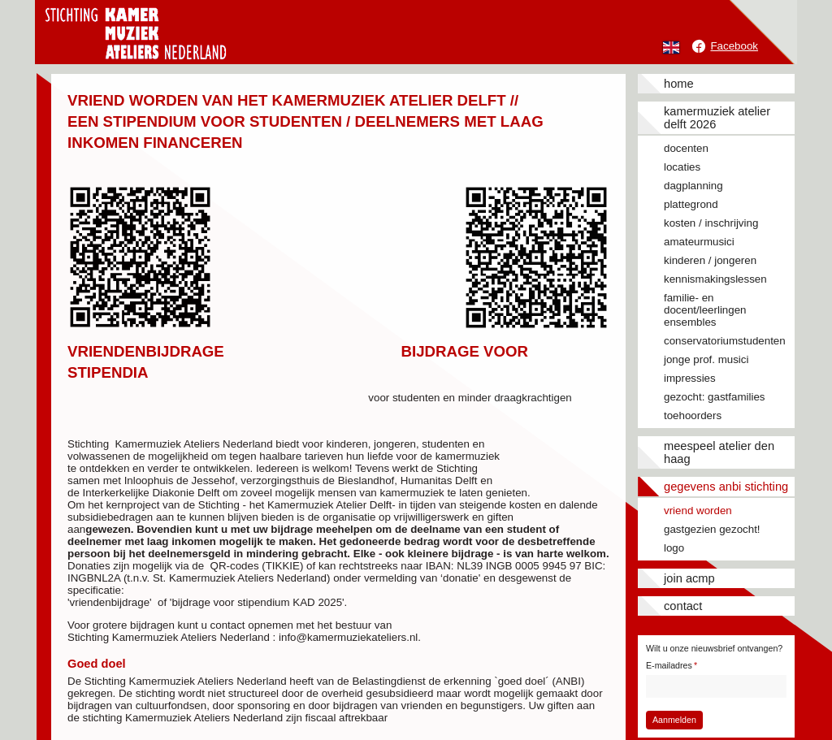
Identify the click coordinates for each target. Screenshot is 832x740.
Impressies (690, 378)
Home (679, 83)
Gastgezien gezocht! (712, 529)
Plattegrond (691, 204)
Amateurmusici (699, 242)
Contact (683, 605)
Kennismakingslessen (715, 279)
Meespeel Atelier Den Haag (719, 452)
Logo (674, 548)
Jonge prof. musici (706, 359)
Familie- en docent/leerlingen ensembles (705, 310)
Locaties (682, 167)
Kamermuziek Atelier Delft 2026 (717, 118)
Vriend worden (698, 510)
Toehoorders (693, 415)
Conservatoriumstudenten (725, 341)
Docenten (686, 148)
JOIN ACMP (689, 578)
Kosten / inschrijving (711, 223)
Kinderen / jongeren (710, 260)
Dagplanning (693, 186)
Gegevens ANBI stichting (726, 486)
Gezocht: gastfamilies (714, 397)
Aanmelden (674, 720)
